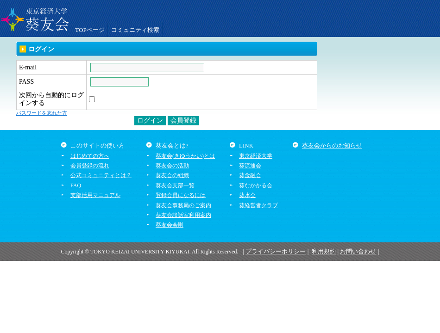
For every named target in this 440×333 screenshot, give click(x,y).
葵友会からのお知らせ (332, 145)
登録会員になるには (181, 195)
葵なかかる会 (255, 185)
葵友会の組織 (172, 175)
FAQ (75, 185)
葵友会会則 (169, 225)
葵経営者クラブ (258, 205)
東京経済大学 (255, 156)
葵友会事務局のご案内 (183, 205)
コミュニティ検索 (135, 29)
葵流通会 (250, 165)
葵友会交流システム (34, 18)
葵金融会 (250, 175)
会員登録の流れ (89, 165)
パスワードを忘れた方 (41, 113)
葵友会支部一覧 (175, 185)
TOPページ (90, 29)
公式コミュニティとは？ (101, 175)
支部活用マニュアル (95, 195)
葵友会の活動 (172, 165)
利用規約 (324, 251)
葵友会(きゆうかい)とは (185, 156)
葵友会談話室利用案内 (183, 215)
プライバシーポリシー (275, 251)
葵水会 (247, 195)
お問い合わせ (358, 251)
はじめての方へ (89, 156)
